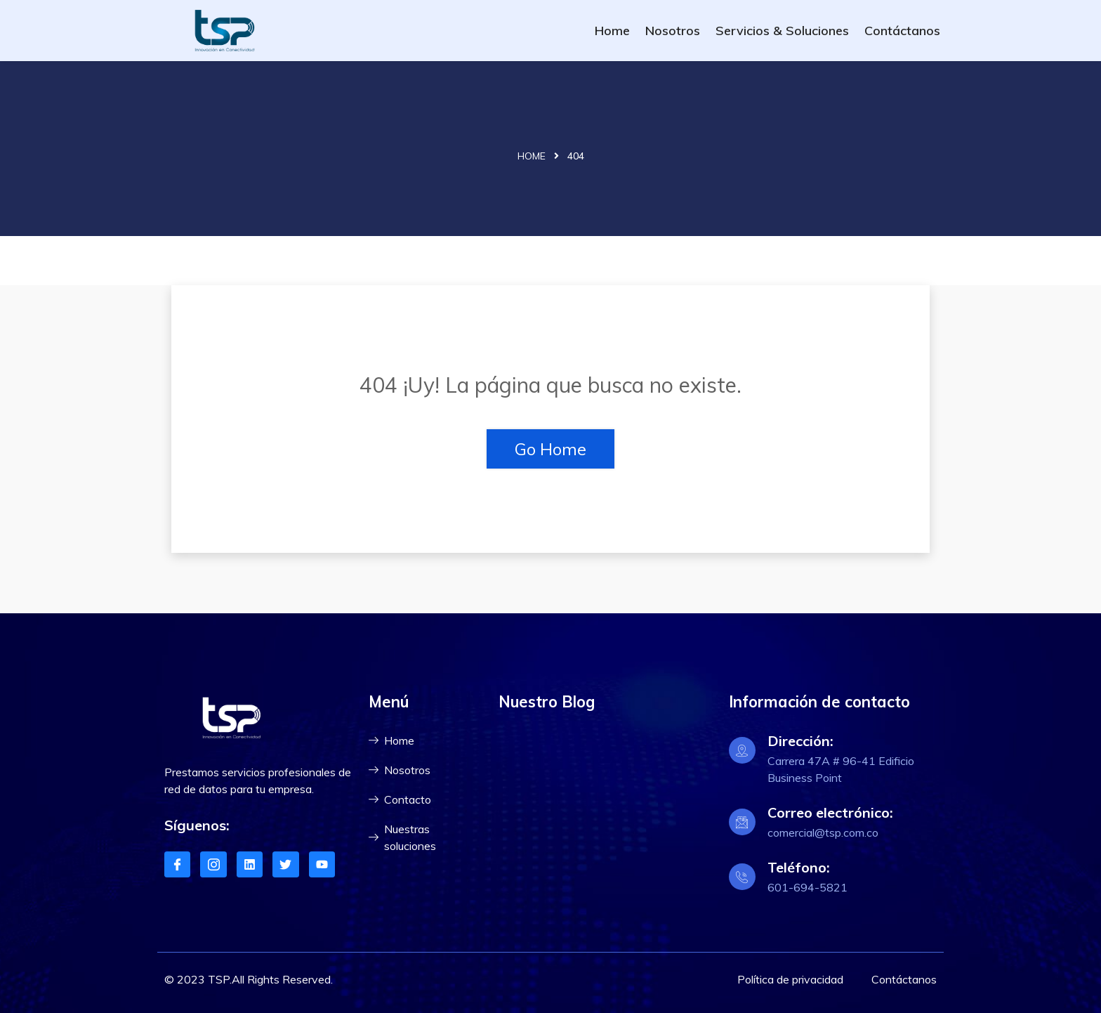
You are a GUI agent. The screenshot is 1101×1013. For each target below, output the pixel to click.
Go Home (550, 448)
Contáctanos (902, 30)
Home (612, 30)
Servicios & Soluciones (782, 30)
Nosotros (672, 30)
